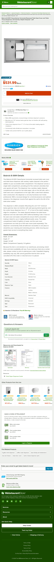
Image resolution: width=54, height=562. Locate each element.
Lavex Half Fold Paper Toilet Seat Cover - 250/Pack (32, 162)
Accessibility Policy (27, 550)
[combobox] (27, 6)
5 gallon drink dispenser (8, 452)
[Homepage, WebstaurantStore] (27, 2)
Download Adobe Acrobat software (38, 370)
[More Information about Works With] (10, 157)
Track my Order (27, 530)
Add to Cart (8, 169)
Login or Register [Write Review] (27, 443)
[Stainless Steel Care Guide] (44, 358)
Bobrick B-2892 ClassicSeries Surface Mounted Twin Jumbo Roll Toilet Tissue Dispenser (35, 399)
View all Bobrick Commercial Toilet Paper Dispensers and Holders (37, 146)
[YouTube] (7, 501)
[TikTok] (16, 501)
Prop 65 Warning (25, 310)
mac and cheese (6, 455)
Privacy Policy (42, 339)
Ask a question (13, 23)
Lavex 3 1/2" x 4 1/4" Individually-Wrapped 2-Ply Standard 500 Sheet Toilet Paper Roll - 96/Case (14, 162)
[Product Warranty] (27, 358)
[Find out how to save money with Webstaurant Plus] (3, 161)
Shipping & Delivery (36, 535)
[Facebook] (11, 501)
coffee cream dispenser (23, 452)
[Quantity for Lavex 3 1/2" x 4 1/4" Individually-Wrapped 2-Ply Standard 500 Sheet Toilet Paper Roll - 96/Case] (4, 169)
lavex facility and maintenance (38, 452)
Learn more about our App (13, 487)
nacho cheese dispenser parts (31, 455)
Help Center (27, 525)
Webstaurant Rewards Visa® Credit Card (30, 100)
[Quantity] (5, 93)
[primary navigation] (5, 2)
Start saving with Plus (12, 478)
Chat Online (15, 535)
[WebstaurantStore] (22, 493)
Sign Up (49, 468)
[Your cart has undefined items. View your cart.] (49, 2)
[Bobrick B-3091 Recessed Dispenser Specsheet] (10, 358)
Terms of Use (34, 339)
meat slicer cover (17, 455)
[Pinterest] (20, 501)
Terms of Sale (27, 542)
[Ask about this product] (27, 335)
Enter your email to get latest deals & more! (17, 466)
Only (4, 80)
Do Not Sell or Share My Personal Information (27, 553)
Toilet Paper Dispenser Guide (19, 376)
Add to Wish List (27, 103)
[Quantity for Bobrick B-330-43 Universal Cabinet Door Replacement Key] (40, 169)
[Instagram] (3, 501)
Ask (46, 335)
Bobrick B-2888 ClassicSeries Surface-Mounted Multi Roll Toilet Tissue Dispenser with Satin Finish (8, 399)
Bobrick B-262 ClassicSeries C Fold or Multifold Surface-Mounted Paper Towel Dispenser (22, 399)
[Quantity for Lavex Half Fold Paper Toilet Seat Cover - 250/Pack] (22, 169)
